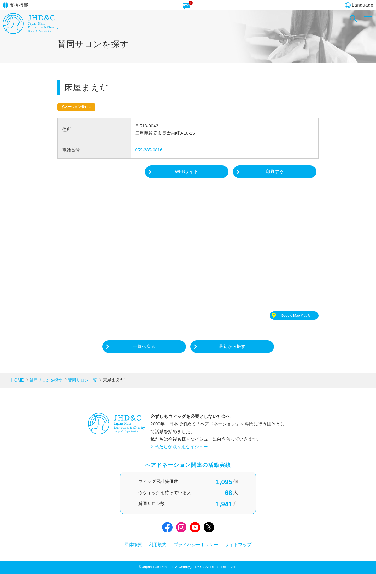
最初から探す (232, 346)
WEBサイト (186, 171)
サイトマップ (241, 545)
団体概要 (130, 545)
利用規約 (157, 545)
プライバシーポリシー (197, 545)
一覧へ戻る (144, 346)
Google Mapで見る (295, 316)
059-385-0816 (149, 149)
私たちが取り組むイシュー (181, 447)
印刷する (275, 171)
